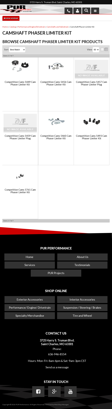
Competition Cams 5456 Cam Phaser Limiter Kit (55, 83)
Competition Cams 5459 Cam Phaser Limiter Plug (20, 137)
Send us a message (57, 367)
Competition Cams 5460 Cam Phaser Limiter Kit (55, 137)
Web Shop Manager (61, 404)
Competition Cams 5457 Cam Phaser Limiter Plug (91, 83)
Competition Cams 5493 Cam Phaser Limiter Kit (91, 137)
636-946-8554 (57, 354)
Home (29, 257)
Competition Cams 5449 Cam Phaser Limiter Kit (20, 83)
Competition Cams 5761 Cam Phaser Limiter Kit (20, 191)
